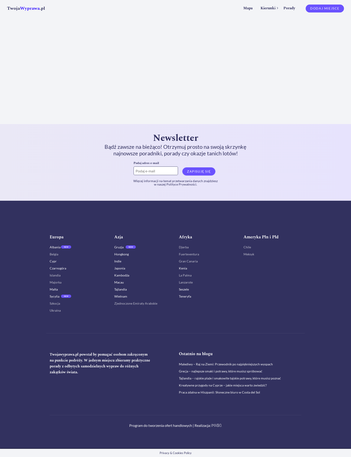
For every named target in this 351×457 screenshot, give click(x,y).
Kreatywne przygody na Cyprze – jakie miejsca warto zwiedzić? (223, 385)
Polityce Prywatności (181, 184)
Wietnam (120, 296)
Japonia (119, 268)
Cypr (53, 261)
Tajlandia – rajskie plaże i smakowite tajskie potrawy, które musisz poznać (230, 378)
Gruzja (119, 247)
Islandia (55, 275)
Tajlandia (120, 289)
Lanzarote (186, 282)
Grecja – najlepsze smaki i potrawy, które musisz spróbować (220, 371)
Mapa (248, 8)
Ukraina (55, 310)
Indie (117, 261)
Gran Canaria (188, 261)
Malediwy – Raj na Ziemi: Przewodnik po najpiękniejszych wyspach (226, 364)
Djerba (184, 247)
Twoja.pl (26, 8)
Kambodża (121, 275)
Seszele (184, 289)
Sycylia (54, 296)
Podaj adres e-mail (146, 163)
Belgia (54, 254)
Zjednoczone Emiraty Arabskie (135, 303)
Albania (55, 247)
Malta (54, 289)
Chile (247, 247)
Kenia (183, 268)
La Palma (185, 275)
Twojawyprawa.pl (64, 354)
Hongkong (121, 254)
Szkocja (55, 303)
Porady (289, 8)
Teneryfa (185, 296)
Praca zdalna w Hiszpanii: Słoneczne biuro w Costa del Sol (219, 392)
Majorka (55, 282)
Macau (119, 282)
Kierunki (268, 8)
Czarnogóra (58, 268)
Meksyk (249, 254)
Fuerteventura (189, 254)
